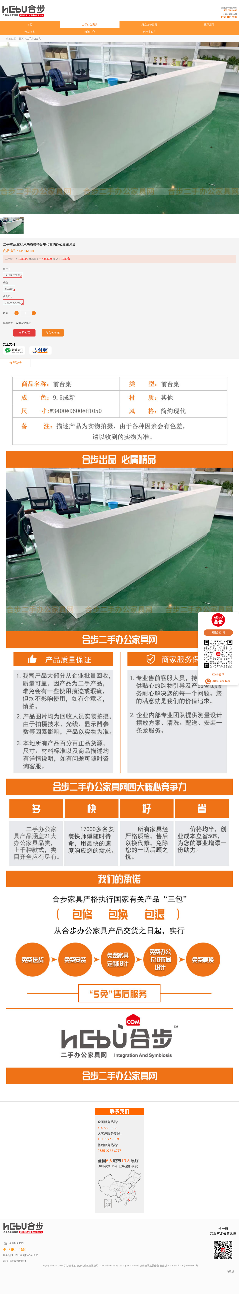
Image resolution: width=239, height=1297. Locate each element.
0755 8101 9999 (229, 17)
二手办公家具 (90, 24)
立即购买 (24, 332)
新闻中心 (89, 31)
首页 (29, 24)
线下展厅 (209, 24)
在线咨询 (218, 632)
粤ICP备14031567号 (187, 1265)
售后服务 (30, 31)
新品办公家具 (149, 24)
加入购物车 (53, 332)
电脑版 (230, 1271)
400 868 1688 (230, 10)
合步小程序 (149, 31)
